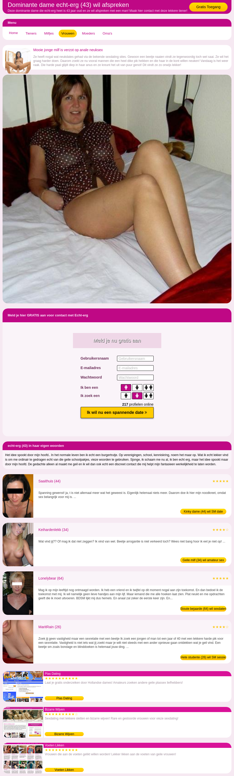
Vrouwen (67, 33)
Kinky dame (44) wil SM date (203, 511)
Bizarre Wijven (64, 734)
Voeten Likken (64, 770)
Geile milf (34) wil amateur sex (203, 560)
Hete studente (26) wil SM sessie (203, 657)
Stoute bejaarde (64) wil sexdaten (203, 609)
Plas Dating (64, 698)
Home (13, 33)
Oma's (107, 33)
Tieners (31, 33)
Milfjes (49, 33)
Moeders (88, 33)
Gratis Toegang (208, 7)
